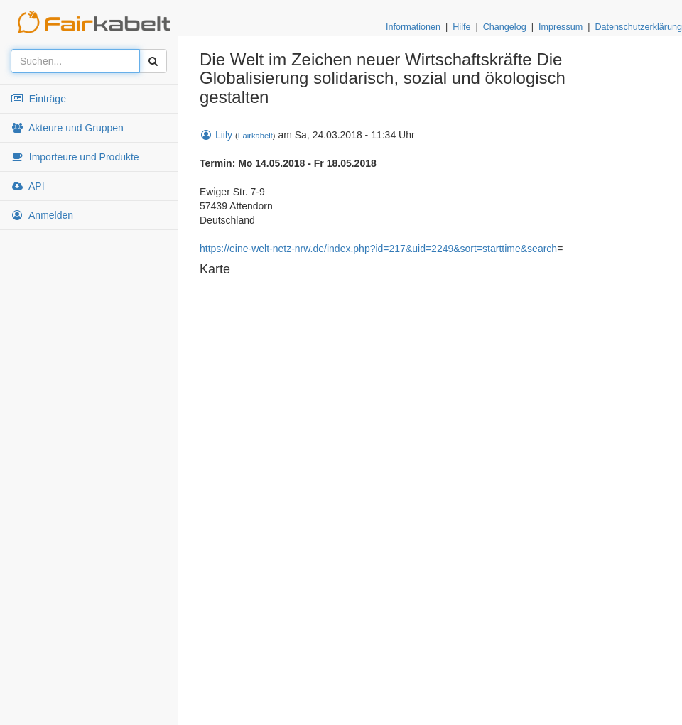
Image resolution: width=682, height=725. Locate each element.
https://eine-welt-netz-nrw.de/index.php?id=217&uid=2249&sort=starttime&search (378, 248)
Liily (216, 135)
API (28, 186)
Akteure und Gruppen (67, 127)
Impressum (560, 27)
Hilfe (461, 27)
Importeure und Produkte (75, 157)
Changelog (504, 27)
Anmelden (42, 215)
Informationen (413, 27)
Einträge (38, 98)
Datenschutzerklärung (638, 27)
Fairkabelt (255, 135)
